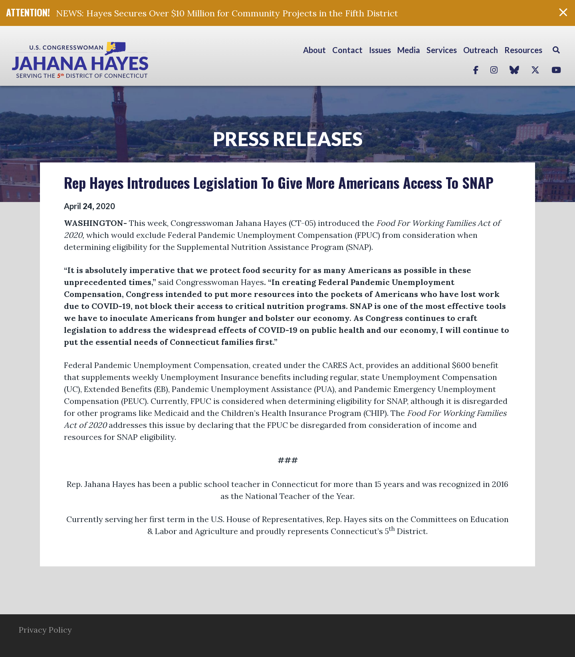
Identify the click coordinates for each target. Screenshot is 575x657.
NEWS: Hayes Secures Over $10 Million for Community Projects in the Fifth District (227, 13)
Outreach (480, 50)
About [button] (314, 50)
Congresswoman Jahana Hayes (108, 60)
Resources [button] (523, 50)
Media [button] (408, 50)
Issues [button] (380, 50)
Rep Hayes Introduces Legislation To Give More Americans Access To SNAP (279, 182)
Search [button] (556, 50)
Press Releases (288, 138)
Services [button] (441, 50)
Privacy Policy (45, 630)
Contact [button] (347, 50)
